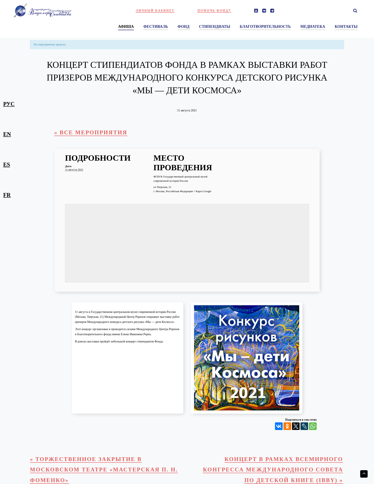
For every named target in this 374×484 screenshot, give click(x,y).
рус (9, 104)
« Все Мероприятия (90, 132)
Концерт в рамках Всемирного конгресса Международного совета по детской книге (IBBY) (273, 469)
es (6, 164)
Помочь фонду (214, 10)
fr (7, 195)
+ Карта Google (202, 191)
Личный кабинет (155, 10)
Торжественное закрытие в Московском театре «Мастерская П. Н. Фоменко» (104, 469)
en (7, 134)
